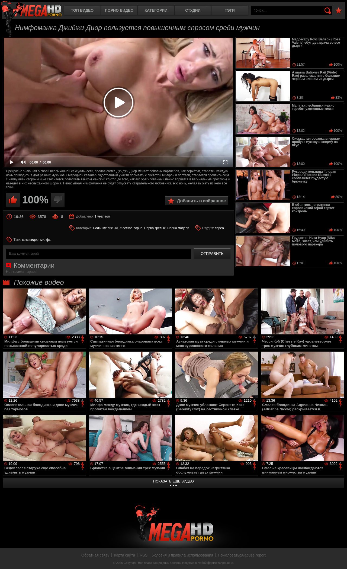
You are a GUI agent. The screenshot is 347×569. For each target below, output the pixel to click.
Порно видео (119, 10)
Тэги (230, 10)
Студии (192, 10)
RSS (143, 555)
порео (219, 228)
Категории (156, 10)
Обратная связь (95, 555)
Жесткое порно (131, 228)
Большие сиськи (105, 228)
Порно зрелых (155, 228)
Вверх (339, 558)
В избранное (338, 10)
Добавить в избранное (201, 201)
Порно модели (178, 228)
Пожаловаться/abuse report (242, 555)
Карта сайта (124, 555)
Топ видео (82, 10)
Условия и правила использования (182, 555)
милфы (45, 240)
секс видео (30, 240)
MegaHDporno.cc (31, 9)
